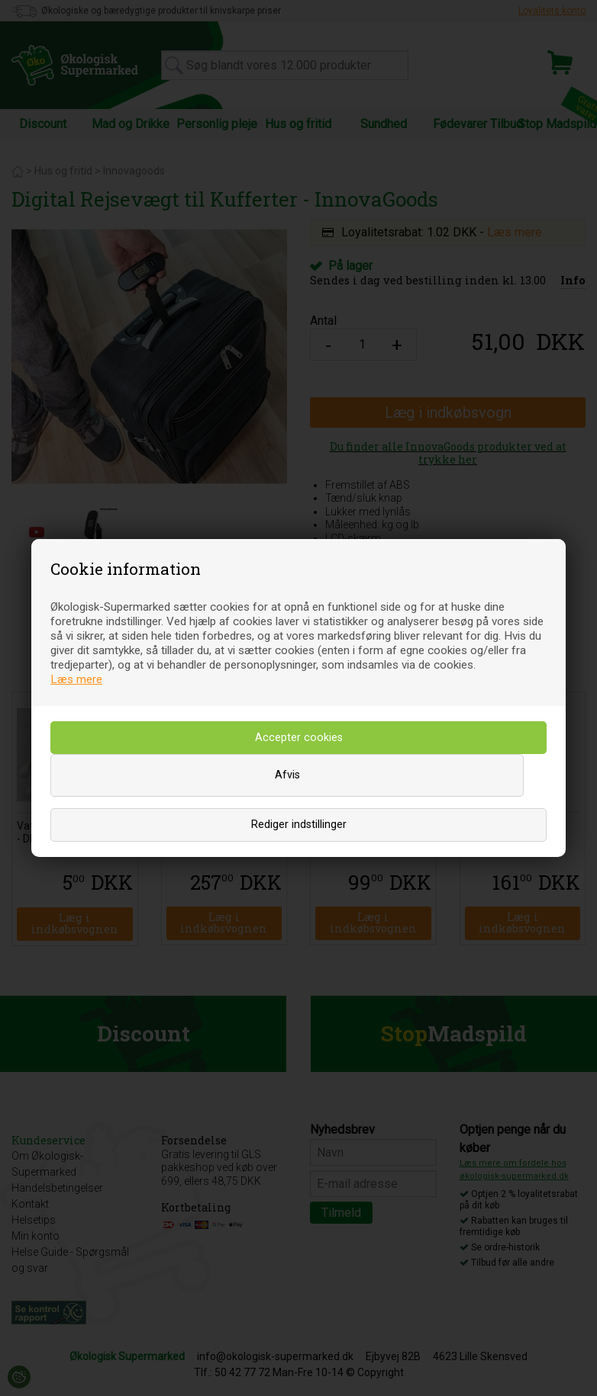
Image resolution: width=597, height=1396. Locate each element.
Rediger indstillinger (299, 824)
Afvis (287, 775)
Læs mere (76, 679)
